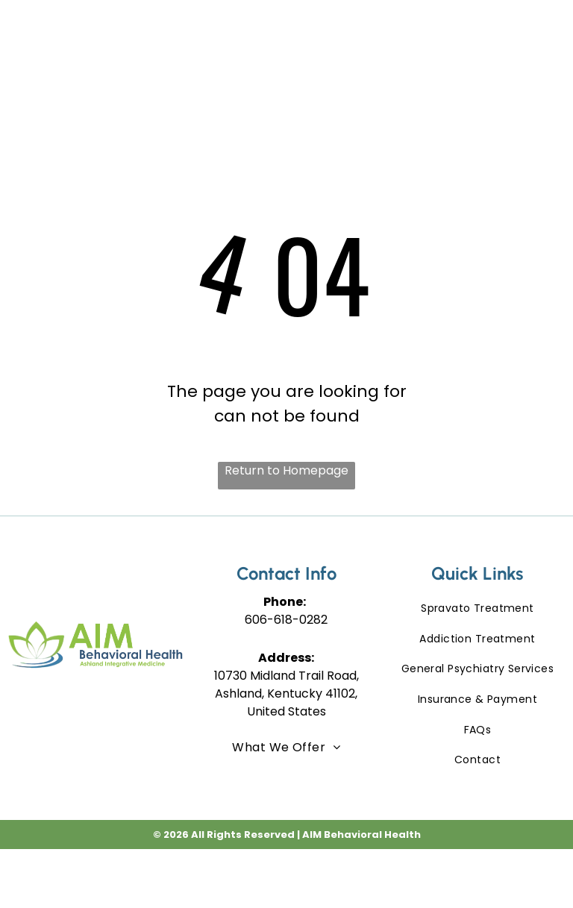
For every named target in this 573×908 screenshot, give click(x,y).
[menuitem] (243, 44)
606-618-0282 (286, 619)
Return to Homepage (286, 470)
